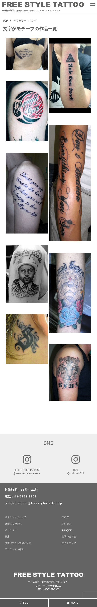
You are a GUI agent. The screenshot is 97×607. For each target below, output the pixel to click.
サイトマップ (69, 543)
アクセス (66, 523)
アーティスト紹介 (14, 549)
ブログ (65, 517)
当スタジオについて (15, 517)
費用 (7, 536)
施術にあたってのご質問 (18, 543)
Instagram (67, 530)
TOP (5, 20)
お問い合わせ (69, 536)
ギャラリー (20, 20)
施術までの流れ (13, 523)
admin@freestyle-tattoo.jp (40, 503)
